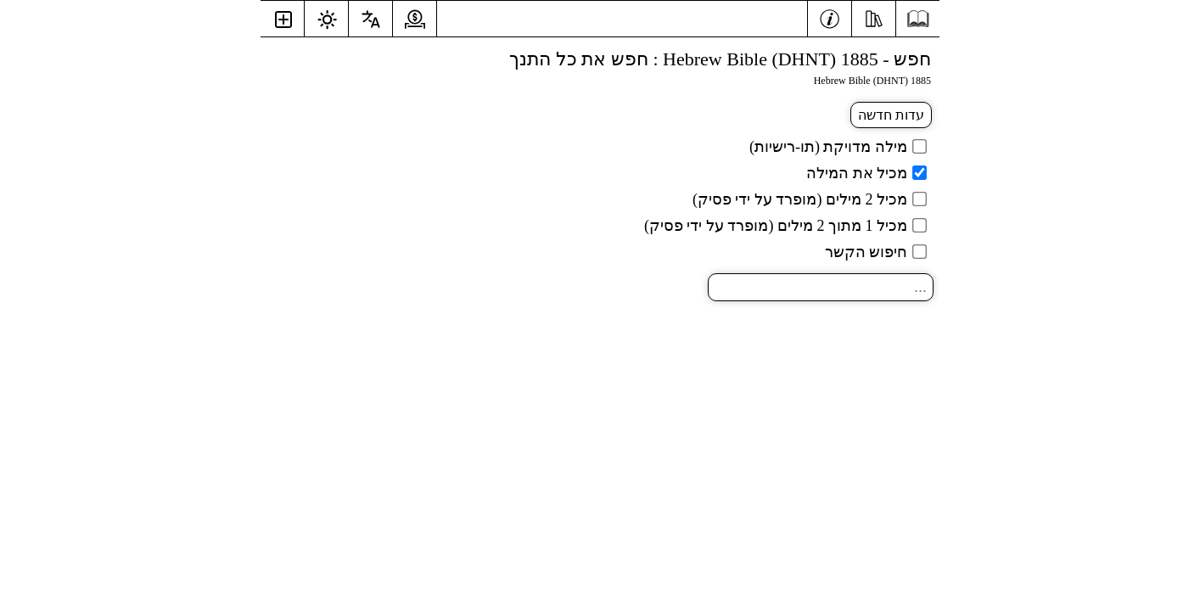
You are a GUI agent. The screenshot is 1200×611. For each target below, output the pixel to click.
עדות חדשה (891, 115)
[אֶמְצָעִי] (874, 17)
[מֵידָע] (829, 17)
